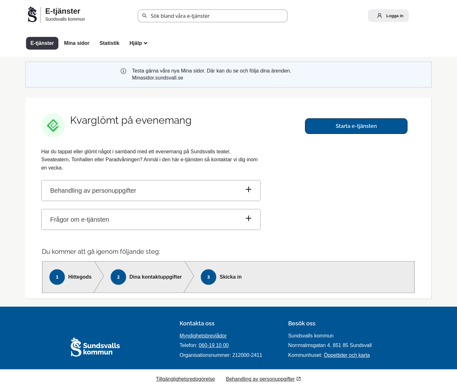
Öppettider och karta (347, 355)
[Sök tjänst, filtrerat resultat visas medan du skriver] (213, 16)
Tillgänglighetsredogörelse (185, 379)
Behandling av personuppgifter (93, 190)
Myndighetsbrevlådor (203, 335)
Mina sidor (76, 43)
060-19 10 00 (213, 345)
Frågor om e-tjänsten (79, 219)
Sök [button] (145, 16)
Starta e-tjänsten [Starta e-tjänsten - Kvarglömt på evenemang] (356, 126)
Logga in (388, 15)
